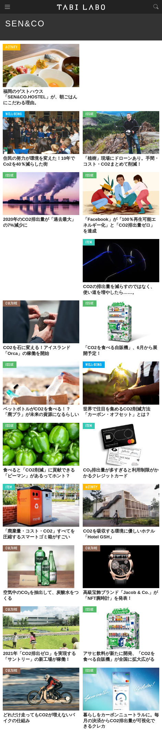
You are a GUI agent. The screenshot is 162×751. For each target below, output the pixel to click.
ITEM (88, 243)
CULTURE (11, 304)
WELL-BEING (13, 114)
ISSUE (89, 114)
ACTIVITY (11, 47)
